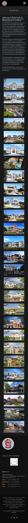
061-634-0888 (13, 482)
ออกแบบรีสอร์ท (12, 499)
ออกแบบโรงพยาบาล (15, 504)
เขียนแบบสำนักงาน (6, 504)
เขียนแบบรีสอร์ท (19, 499)
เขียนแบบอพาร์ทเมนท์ (16, 501)
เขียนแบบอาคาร (12, 502)
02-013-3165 (10, 479)
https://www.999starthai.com (13, 486)
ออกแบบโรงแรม (18, 497)
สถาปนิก (20, 506)
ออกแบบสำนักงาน (19, 502)
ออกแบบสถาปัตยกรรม (14, 506)
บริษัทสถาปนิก (12, 507)
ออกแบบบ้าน (14, 23)
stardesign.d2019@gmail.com (13, 484)
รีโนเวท (17, 507)
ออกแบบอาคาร (21, 23)
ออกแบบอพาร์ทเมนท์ (7, 501)
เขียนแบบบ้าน (11, 497)
